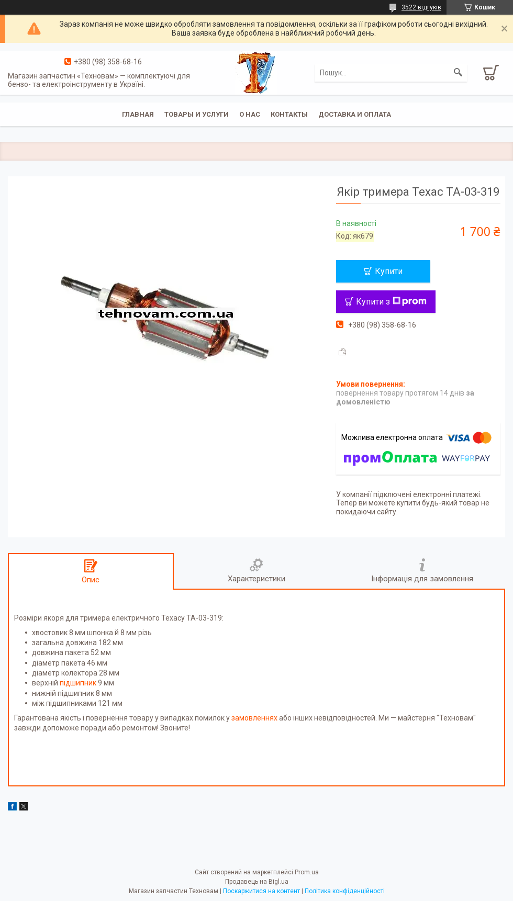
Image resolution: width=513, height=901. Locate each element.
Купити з (391, 302)
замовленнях (254, 718)
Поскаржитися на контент (261, 891)
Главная (138, 114)
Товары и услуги (196, 114)
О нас (249, 114)
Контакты (289, 114)
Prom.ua (307, 872)
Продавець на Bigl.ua (256, 881)
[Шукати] (458, 72)
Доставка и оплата (354, 114)
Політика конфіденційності (345, 891)
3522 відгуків (421, 7)
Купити (389, 271)
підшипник (78, 683)
